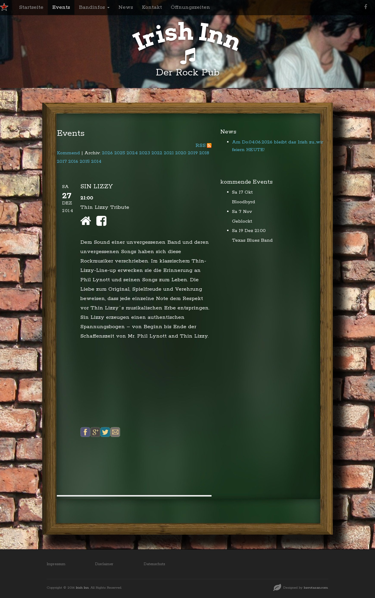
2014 (96, 161)
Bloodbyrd (243, 202)
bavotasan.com (316, 587)
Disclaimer (104, 564)
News (125, 7)
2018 (204, 153)
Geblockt (242, 221)
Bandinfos (94, 7)
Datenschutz (154, 564)
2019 (193, 153)
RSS (200, 145)
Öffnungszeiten (190, 7)
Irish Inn (82, 587)
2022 (156, 153)
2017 (62, 161)
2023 (144, 153)
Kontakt (152, 7)
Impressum (56, 564)
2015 (85, 161)
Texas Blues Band (252, 240)
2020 (180, 153)
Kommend (68, 153)
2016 (73, 161)
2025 (119, 153)
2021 (169, 153)
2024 (132, 153)
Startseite (31, 7)
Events (61, 7)
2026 (107, 153)
